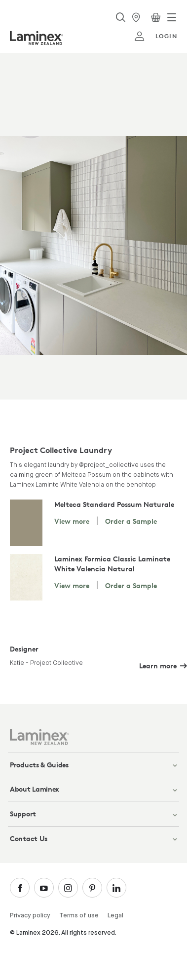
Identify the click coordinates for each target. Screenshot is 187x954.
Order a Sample (131, 521)
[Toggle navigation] (171, 17)
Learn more (158, 665)
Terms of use (79, 915)
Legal (115, 915)
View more (71, 521)
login (155, 36)
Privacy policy (30, 915)
